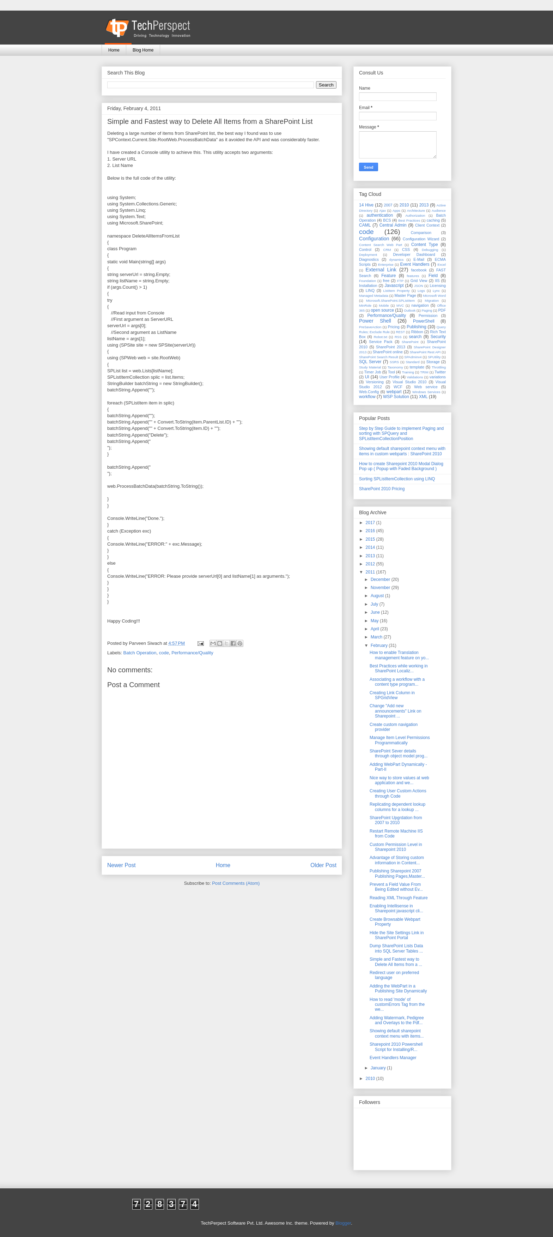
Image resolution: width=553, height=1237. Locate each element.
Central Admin (393, 225)
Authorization (415, 215)
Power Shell (375, 321)
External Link (381, 269)
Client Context (427, 225)
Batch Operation (140, 652)
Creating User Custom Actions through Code (398, 793)
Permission (428, 315)
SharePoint (410, 342)
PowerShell (424, 321)
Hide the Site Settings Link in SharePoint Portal (397, 935)
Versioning (374, 382)
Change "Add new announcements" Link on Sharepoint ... (395, 711)
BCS (387, 220)
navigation (420, 305)
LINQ (370, 290)
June (376, 612)
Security (438, 336)
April (375, 628)
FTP (400, 281)
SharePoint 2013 (390, 347)
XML (423, 396)
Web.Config (369, 392)
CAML (365, 225)
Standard (413, 362)
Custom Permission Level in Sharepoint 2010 (396, 847)
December (381, 579)
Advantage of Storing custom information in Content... (397, 860)
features (413, 276)
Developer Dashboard (414, 254)
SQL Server (370, 361)
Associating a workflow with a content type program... (397, 682)
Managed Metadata (373, 296)
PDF (442, 310)
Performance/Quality (192, 652)
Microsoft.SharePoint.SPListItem (390, 300)
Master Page (405, 295)
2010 (404, 205)
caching (433, 220)
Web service (425, 387)
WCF (398, 387)
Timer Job (372, 372)
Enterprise (386, 264)
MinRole (365, 305)
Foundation (367, 281)
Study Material (370, 367)
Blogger (343, 1223)
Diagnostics (369, 259)
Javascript (393, 285)
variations (438, 377)
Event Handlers (415, 264)
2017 (371, 522)
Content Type (424, 244)
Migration (432, 300)
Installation (368, 285)
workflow (367, 396)
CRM (387, 250)
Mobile (384, 305)
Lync (436, 291)
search (415, 336)
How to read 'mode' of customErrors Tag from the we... (397, 1004)
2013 (424, 205)
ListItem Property (396, 291)
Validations (415, 377)
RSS (398, 337)
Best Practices (409, 220)
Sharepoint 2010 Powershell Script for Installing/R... (396, 1047)
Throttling (439, 367)
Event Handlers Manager (393, 1057)
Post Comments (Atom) (236, 883)
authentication (379, 215)
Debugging (430, 250)
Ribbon (417, 332)
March (377, 637)
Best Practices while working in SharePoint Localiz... (399, 668)
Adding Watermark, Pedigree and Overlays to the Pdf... (397, 1020)
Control (365, 249)
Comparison (421, 232)
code (164, 652)
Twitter (440, 372)
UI (367, 376)
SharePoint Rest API (425, 352)
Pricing (394, 327)
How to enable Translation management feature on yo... (399, 655)
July (375, 604)
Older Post (323, 865)
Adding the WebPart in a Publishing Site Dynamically (398, 988)
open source (382, 310)
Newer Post (121, 865)
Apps (396, 210)
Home (114, 50)
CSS (406, 249)
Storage (433, 362)
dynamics (396, 260)
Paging (426, 310)
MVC (400, 305)
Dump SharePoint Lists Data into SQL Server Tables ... (396, 948)
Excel (442, 264)
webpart (394, 391)
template (417, 367)
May (375, 620)
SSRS (394, 362)
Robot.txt (380, 337)
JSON (418, 286)
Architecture (416, 210)
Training (408, 372)
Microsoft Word (434, 296)
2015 (371, 539)
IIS (437, 280)
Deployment (368, 255)
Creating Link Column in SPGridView (392, 695)
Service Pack (381, 342)
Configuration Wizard (421, 239)
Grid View (419, 280)
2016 (371, 530)
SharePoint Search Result (378, 357)
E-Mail (418, 259)
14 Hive (366, 205)
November (381, 587)
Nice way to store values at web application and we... (399, 780)
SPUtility (434, 357)
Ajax (382, 210)
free (386, 280)
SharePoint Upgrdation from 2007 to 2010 (396, 820)
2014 (371, 547)
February (380, 645)
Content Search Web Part (380, 245)
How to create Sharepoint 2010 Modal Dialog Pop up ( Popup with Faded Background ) (401, 466)
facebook (419, 270)
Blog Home (143, 50)
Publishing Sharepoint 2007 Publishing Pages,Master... (397, 873)
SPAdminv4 (412, 357)
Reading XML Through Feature (399, 897)
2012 (371, 564)
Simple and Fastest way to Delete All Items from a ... (396, 962)
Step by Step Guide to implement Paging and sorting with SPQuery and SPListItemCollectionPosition (401, 433)
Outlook (409, 310)
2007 (388, 205)
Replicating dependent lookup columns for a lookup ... (397, 807)
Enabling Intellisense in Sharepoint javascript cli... (396, 908)
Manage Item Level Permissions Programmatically (400, 740)
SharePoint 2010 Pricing (382, 488)
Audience (439, 210)
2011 (371, 572)
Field (433, 275)
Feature (388, 275)
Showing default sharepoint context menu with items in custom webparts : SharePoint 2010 (402, 451)
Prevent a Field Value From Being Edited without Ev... (396, 887)
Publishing (416, 326)
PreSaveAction (370, 327)
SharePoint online (388, 352)
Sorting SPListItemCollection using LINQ (397, 478)
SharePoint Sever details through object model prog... (398, 753)
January (379, 1067)
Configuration (374, 238)
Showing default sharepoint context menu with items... (397, 1033)
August (378, 595)
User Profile (389, 377)
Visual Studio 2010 (409, 382)
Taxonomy (395, 367)
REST (400, 332)
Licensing (438, 285)
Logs (421, 291)
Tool (391, 372)
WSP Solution (396, 396)
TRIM (424, 372)
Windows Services (426, 392)
